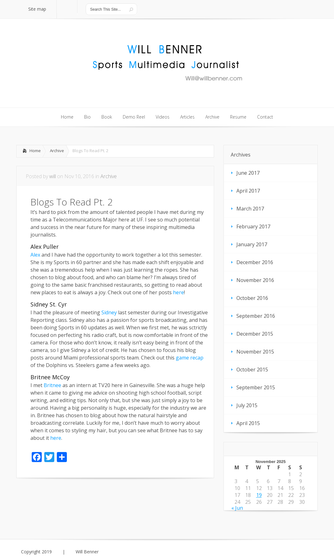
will (52, 176)
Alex (35, 254)
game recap (189, 357)
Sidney (109, 312)
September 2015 (255, 387)
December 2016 (254, 262)
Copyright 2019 (36, 552)
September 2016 (255, 315)
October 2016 (252, 298)
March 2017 (250, 208)
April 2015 (248, 423)
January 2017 (251, 244)
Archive (57, 150)
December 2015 (254, 333)
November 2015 (255, 351)
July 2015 (246, 405)
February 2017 (253, 226)
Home (35, 150)
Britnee (52, 385)
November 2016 (255, 280)
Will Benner (87, 552)
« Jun (237, 507)
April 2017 (248, 190)
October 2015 (252, 369)
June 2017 (248, 172)
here (178, 292)
